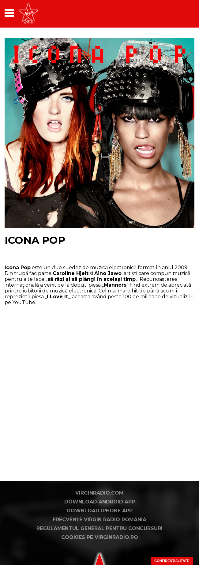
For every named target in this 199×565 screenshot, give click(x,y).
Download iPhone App (100, 511)
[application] (179, 13)
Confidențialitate (171, 561)
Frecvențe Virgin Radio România (99, 519)
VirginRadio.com (99, 493)
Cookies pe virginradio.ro (99, 537)
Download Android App (99, 502)
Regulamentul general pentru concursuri (99, 528)
